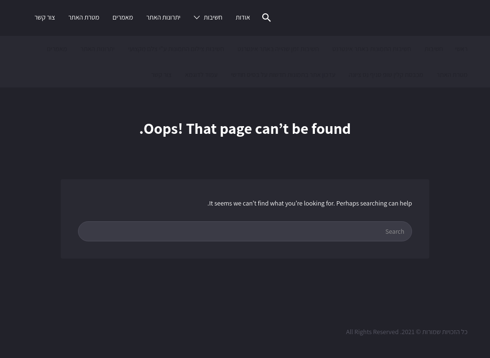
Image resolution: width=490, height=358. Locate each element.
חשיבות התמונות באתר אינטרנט (371, 48)
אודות (242, 17)
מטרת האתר (84, 17)
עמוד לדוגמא (201, 74)
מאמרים (122, 17)
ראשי (461, 48)
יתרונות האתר (163, 17)
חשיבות (213, 17)
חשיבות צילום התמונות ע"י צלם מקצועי (176, 48)
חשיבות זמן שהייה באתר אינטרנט (278, 48)
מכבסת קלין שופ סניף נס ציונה (386, 74)
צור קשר (44, 17)
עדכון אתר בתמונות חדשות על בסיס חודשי (283, 74)
